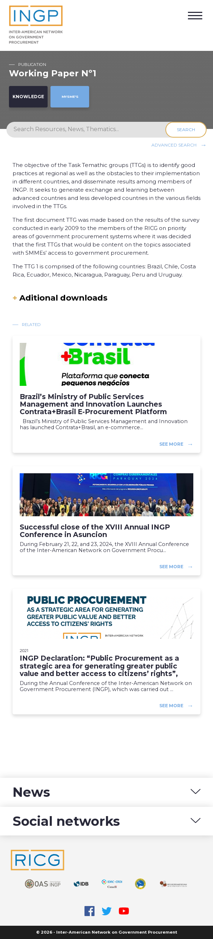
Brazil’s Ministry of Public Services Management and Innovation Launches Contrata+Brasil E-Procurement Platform (93, 404)
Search (186, 129)
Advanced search (174, 144)
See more (171, 443)
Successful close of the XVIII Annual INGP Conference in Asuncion (95, 530)
